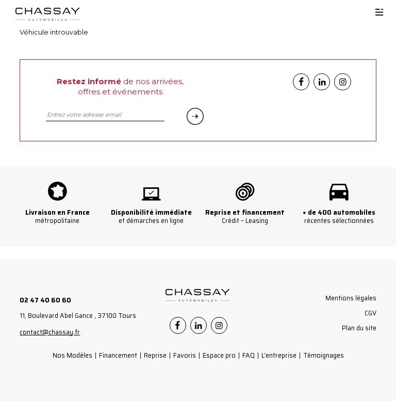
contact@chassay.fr (50, 332)
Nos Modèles (72, 355)
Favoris (184, 355)
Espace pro (219, 355)
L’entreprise (278, 355)
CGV (370, 313)
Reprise (155, 355)
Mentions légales (350, 298)
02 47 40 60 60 (45, 300)
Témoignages (323, 355)
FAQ (248, 355)
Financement (118, 355)
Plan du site (359, 328)
